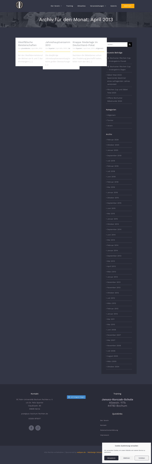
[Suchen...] (116, 44)
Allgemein (99, 48)
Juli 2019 (111, 161)
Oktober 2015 (113, 198)
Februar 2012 (112, 309)
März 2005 (111, 361)
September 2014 (114, 229)
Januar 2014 (112, 250)
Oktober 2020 (113, 145)
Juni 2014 (111, 235)
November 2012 (113, 287)
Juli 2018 (111, 171)
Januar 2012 (112, 314)
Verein (110, 126)
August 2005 (112, 356)
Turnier (110, 120)
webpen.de (81, 452)
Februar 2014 (112, 245)
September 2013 (114, 256)
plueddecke (25, 48)
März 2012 (111, 303)
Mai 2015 (111, 214)
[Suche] (129, 44)
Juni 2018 (111, 177)
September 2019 (114, 155)
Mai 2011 (111, 319)
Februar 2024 (113, 140)
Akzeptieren (111, 458)
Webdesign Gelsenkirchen (97, 452)
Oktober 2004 (113, 367)
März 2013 (111, 272)
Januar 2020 (112, 150)
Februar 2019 (112, 166)
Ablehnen (126, 458)
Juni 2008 (111, 330)
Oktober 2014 (113, 224)
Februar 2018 (112, 182)
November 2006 (114, 345)
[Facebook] (31, 428)
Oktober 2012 (113, 293)
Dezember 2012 (113, 282)
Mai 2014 (111, 240)
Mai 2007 (111, 340)
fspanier (52, 48)
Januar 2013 (112, 277)
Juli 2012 (111, 298)
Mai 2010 (111, 324)
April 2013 (111, 266)
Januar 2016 (112, 192)
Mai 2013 (111, 261)
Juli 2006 (111, 351)
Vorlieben (142, 458)
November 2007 (114, 335)
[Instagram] (38, 428)
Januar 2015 (112, 219)
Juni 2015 (111, 208)
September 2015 (114, 203)
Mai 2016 (111, 187)
